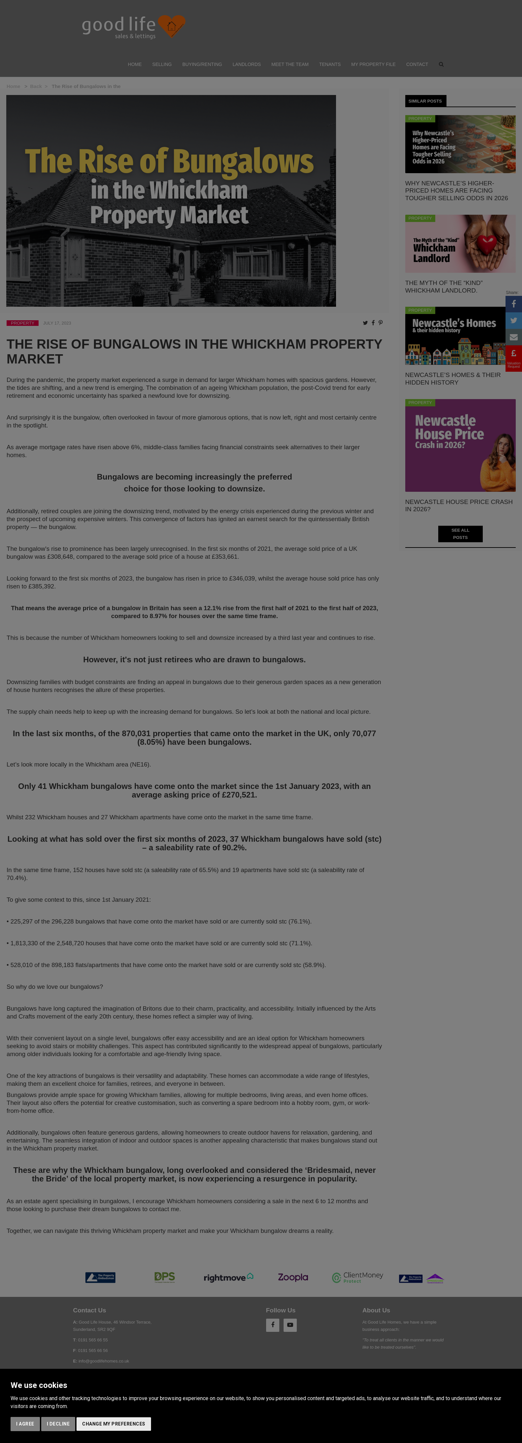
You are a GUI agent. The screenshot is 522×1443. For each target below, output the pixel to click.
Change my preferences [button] (113, 1424)
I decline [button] (58, 1424)
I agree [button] (25, 1424)
